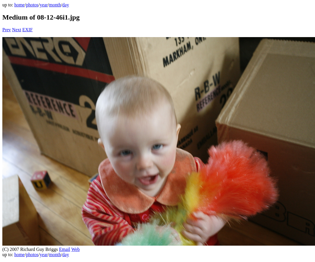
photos (32, 4)
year (44, 4)
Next (16, 29)
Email (64, 249)
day (65, 4)
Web (75, 249)
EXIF (27, 29)
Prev (6, 29)
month (55, 4)
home (19, 4)
